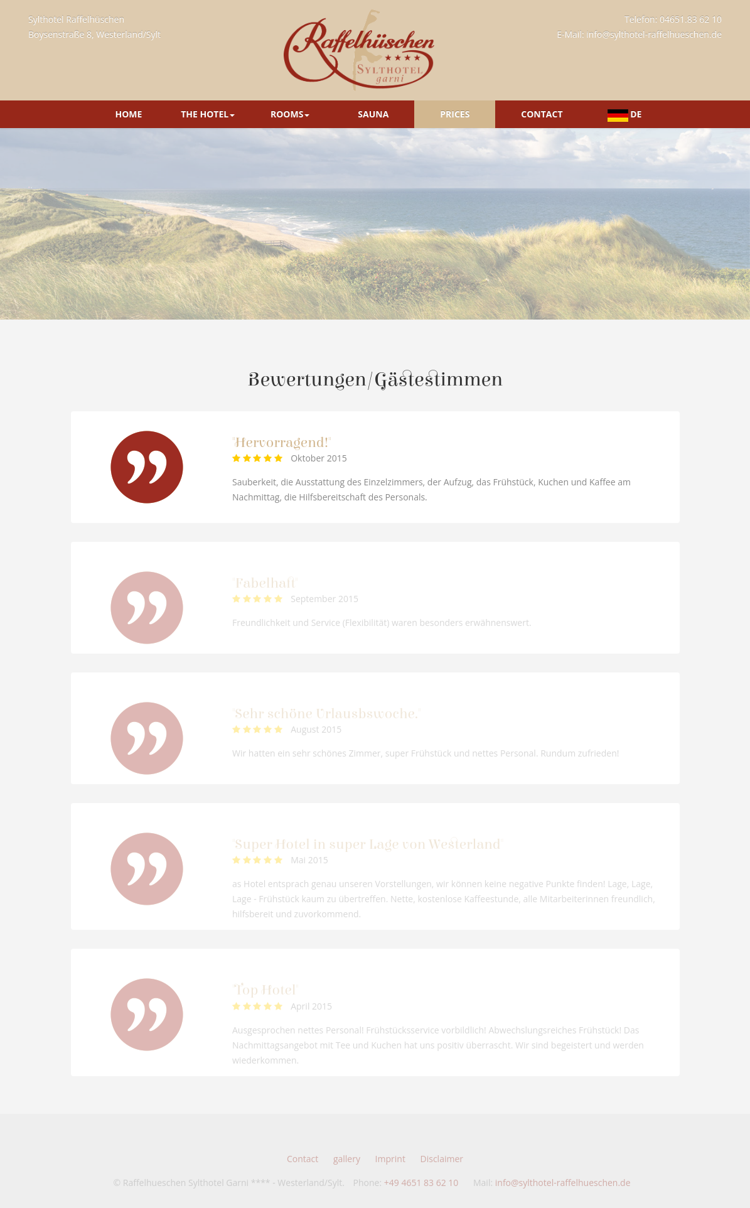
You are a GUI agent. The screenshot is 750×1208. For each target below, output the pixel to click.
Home (128, 114)
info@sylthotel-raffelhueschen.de (654, 34)
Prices (454, 114)
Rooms (290, 114)
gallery (346, 1162)
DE (625, 114)
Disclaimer (442, 1162)
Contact (541, 114)
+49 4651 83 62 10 (421, 1186)
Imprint (390, 1162)
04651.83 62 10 (691, 19)
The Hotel (208, 114)
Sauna (373, 114)
